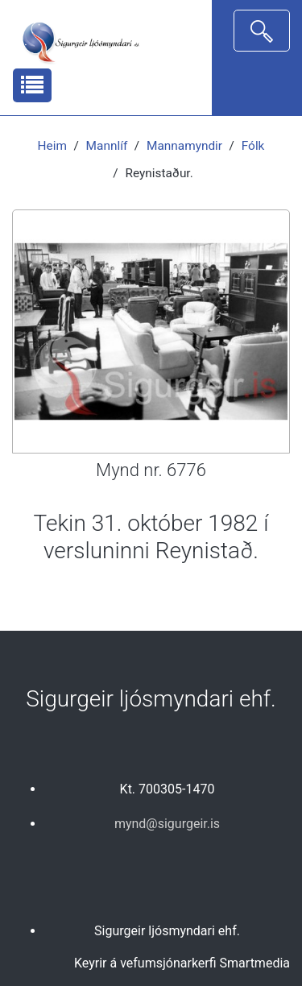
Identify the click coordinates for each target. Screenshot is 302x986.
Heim (52, 146)
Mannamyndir (184, 146)
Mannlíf (107, 146)
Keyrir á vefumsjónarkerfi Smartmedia (182, 963)
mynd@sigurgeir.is (167, 823)
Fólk (253, 146)
